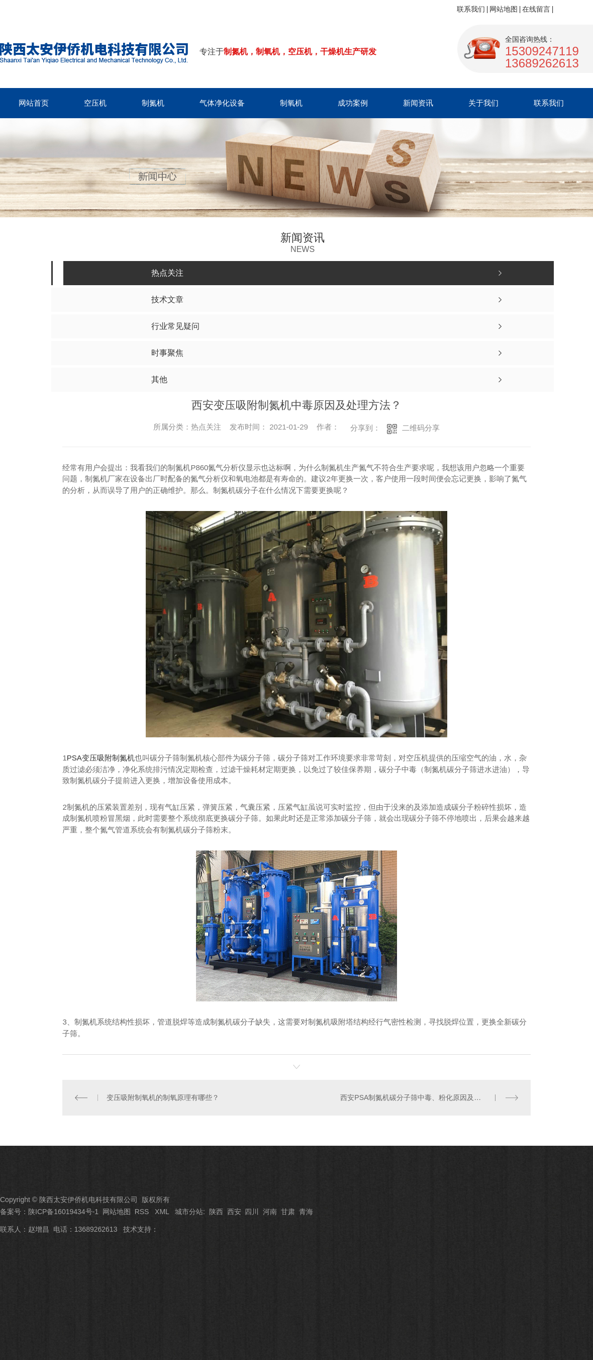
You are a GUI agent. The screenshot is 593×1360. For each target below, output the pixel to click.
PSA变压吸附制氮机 (101, 757)
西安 (234, 1212)
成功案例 (353, 103)
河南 (270, 1212)
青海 (306, 1212)
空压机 (95, 103)
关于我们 (483, 103)
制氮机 (153, 103)
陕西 (216, 1212)
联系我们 (471, 9)
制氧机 (291, 103)
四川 (252, 1212)
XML (163, 1212)
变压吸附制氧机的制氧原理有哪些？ (163, 1097)
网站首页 (34, 103)
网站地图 (503, 9)
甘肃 (288, 1212)
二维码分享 (421, 427)
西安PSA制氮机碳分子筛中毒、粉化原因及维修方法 (421, 1097)
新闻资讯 (418, 103)
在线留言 (536, 9)
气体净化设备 (222, 103)
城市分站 (189, 1212)
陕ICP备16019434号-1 (63, 1212)
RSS (143, 1212)
